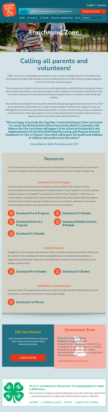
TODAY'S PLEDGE (91, 11)
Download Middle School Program (73, 360)
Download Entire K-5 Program (29, 223)
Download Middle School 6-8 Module (79, 223)
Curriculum (51, 402)
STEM (68, 402)
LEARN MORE (28, 357)
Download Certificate (30, 302)
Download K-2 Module (30, 233)
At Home (44, 18)
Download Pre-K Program (32, 213)
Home (33, 402)
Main (22, 18)
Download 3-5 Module (76, 213)
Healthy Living (86, 402)
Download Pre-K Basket (31, 271)
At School (32, 18)
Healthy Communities (62, 18)
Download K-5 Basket (76, 271)
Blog (77, 18)
